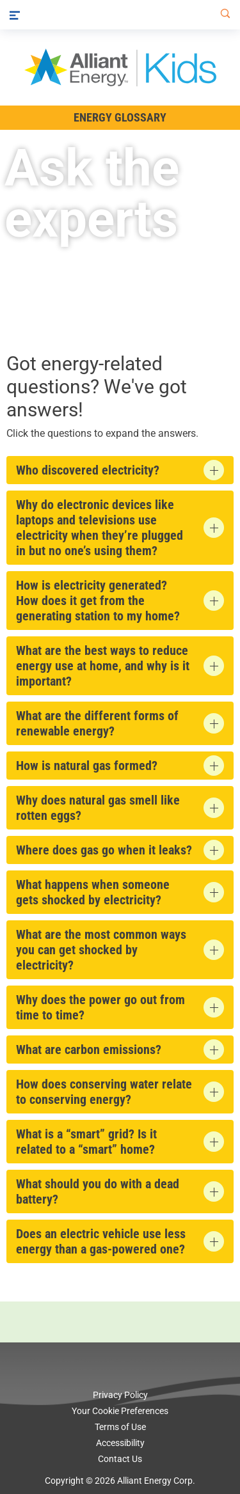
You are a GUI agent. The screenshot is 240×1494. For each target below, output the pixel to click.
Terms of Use (120, 1427)
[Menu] (14, 14)
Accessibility (120, 1443)
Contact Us (120, 1459)
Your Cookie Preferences (120, 1411)
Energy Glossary (120, 117)
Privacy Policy (120, 1395)
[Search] (222, 14)
